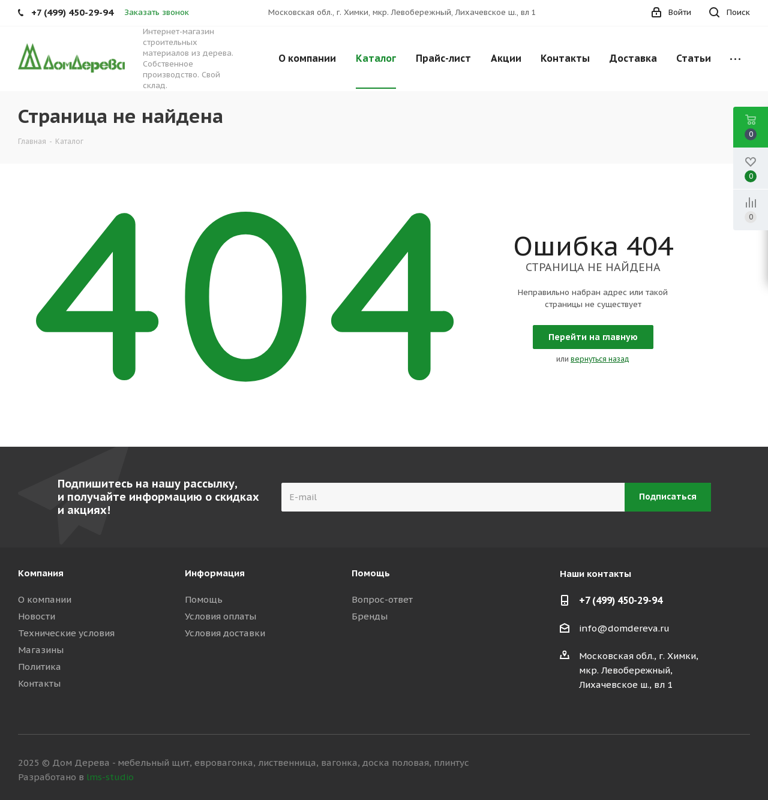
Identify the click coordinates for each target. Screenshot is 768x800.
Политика (39, 666)
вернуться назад (600, 358)
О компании (44, 599)
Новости (36, 616)
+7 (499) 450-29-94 (620, 600)
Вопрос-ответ (382, 599)
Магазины (41, 649)
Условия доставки (225, 633)
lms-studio (110, 777)
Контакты (39, 683)
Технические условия (66, 633)
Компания (41, 573)
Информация (215, 573)
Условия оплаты (220, 616)
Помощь (204, 599)
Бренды (370, 616)
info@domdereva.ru (624, 628)
